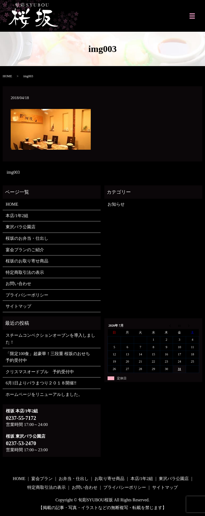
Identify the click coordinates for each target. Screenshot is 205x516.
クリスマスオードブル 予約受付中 (40, 371)
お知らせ (116, 204)
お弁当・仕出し (74, 478)
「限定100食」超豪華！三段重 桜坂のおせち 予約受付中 (50, 357)
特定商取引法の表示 (25, 272)
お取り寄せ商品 (109, 478)
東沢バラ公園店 (21, 227)
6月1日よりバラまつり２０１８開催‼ (41, 383)
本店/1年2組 (17, 215)
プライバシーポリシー (27, 295)
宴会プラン (42, 478)
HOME (7, 76)
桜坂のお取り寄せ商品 (27, 261)
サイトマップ (18, 306)
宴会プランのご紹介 (25, 249)
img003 (13, 172)
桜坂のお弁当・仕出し (27, 238)
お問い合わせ (18, 283)
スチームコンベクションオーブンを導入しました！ (50, 338)
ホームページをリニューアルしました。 (44, 394)
